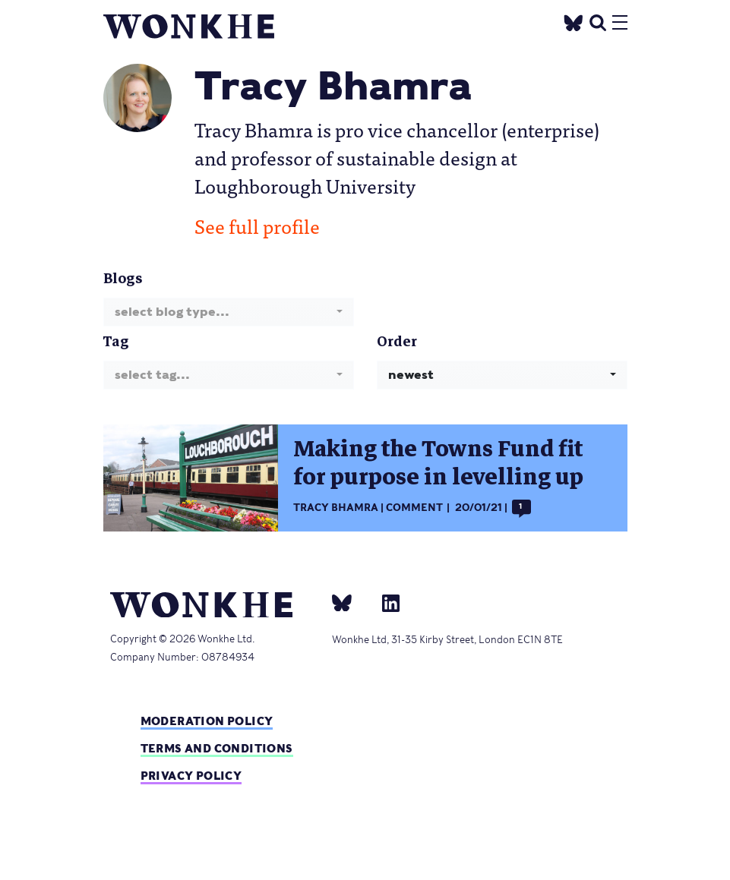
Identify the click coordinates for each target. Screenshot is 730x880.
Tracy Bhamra (335, 507)
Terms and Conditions (217, 748)
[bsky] (351, 602)
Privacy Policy (191, 775)
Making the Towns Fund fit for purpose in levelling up (438, 463)
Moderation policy (207, 720)
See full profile (257, 225)
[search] (597, 21)
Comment (414, 507)
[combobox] (228, 311)
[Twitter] (573, 20)
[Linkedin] (385, 602)
